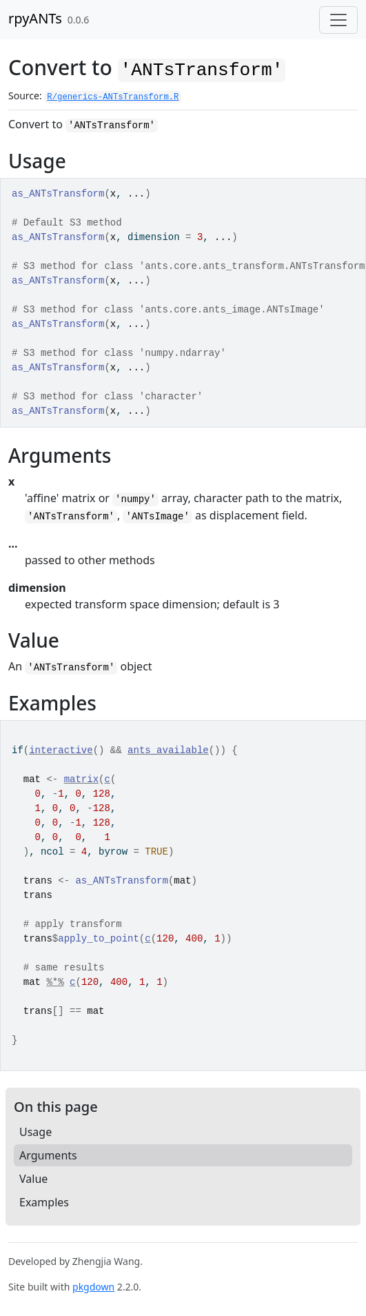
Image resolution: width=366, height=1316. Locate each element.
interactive (60, 750)
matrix (81, 779)
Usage (35, 1131)
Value (33, 1178)
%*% (54, 982)
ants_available (168, 750)
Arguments (48, 1155)
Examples (44, 1202)
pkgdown (93, 1286)
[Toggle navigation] (338, 20)
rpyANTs (35, 18)
